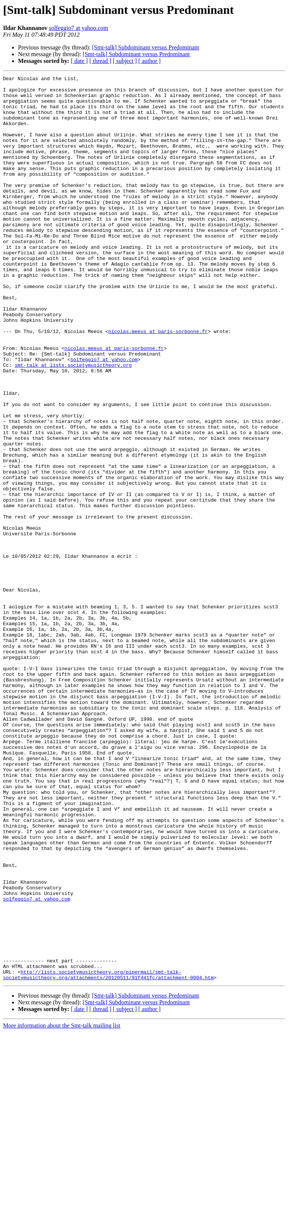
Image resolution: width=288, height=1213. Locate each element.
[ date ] (79, 61)
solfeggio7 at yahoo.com (78, 28)
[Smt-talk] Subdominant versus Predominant (145, 47)
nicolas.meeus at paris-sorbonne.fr (158, 382)
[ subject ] (125, 61)
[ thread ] (100, 61)
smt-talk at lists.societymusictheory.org (73, 423)
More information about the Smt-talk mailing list (61, 1206)
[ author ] (149, 61)
